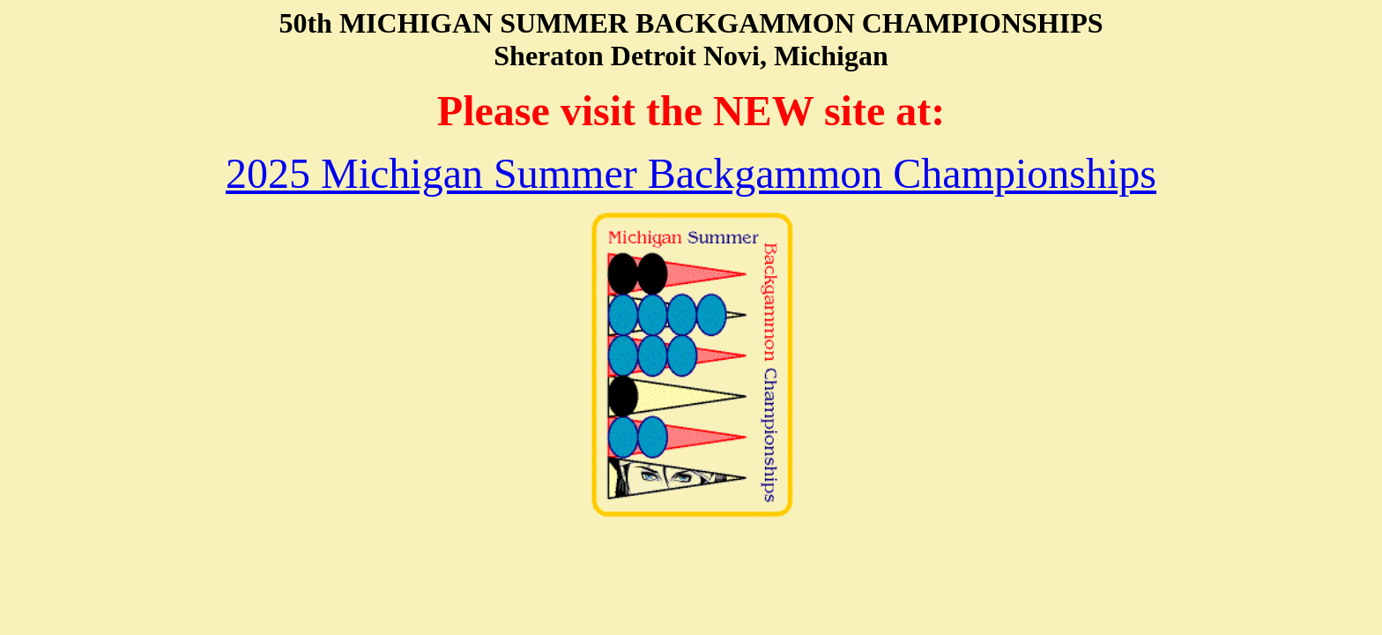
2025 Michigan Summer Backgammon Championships (691, 173)
